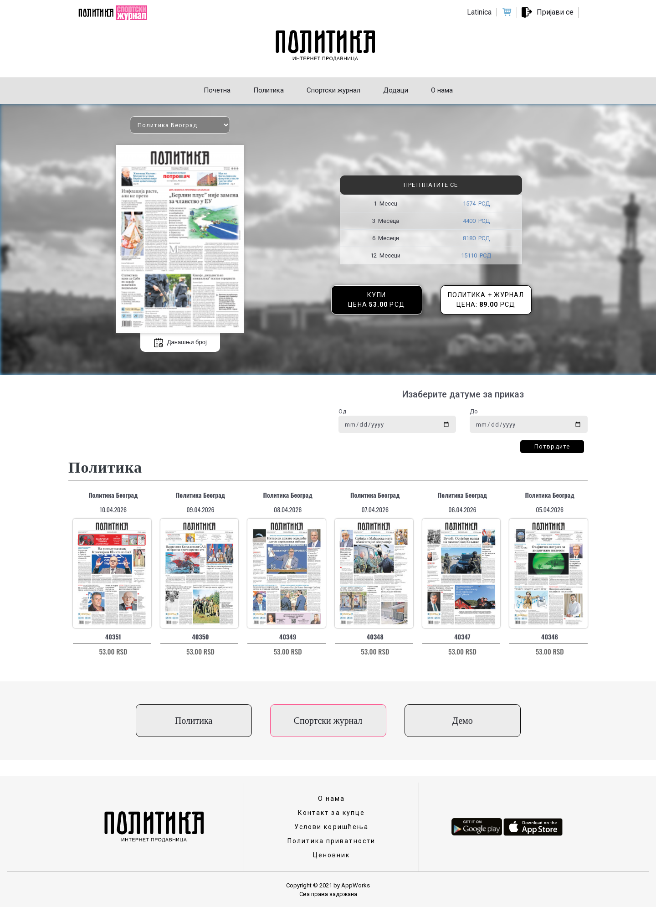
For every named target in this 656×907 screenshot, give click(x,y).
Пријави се (555, 12)
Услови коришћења (331, 826)
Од (342, 411)
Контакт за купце (331, 812)
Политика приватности (331, 841)
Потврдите (552, 446)
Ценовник (331, 855)
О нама (331, 798)
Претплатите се (431, 184)
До (474, 411)
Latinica (479, 12)
